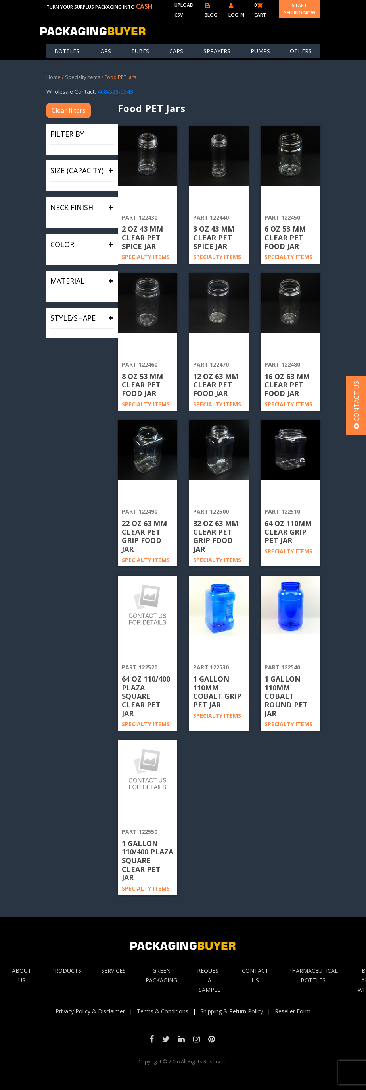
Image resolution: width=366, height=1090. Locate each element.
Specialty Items (82, 77)
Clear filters (69, 110)
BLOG (211, 10)
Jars (105, 51)
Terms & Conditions (162, 1011)
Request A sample (209, 980)
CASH (144, 6)
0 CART (260, 10)
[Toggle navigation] (315, 31)
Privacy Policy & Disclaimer (90, 1011)
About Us (21, 975)
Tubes (140, 51)
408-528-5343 (115, 91)
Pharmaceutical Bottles (313, 975)
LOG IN (236, 10)
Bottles (66, 51)
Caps (176, 51)
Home (53, 77)
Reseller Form (292, 1011)
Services (113, 970)
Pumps (260, 51)
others (301, 51)
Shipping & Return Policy (231, 1011)
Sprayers (216, 51)
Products (66, 970)
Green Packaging (161, 975)
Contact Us (255, 975)
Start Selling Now (299, 9)
